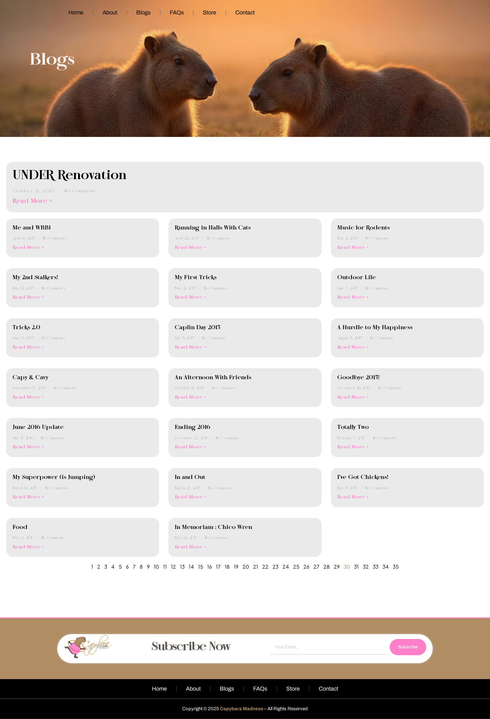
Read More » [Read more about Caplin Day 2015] (190, 347)
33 (375, 566)
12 (173, 566)
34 (385, 566)
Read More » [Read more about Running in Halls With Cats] (190, 247)
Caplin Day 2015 (197, 327)
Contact (245, 12)
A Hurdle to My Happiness (374, 327)
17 (218, 566)
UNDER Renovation (69, 176)
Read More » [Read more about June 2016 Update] (28, 447)
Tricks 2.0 (26, 327)
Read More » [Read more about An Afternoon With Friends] (190, 397)
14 (191, 566)
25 (296, 566)
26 (306, 566)
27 (316, 566)
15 (200, 566)
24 (285, 566)
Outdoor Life (356, 277)
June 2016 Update (38, 427)
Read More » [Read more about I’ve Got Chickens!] (353, 497)
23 (275, 566)
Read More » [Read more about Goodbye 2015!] (353, 397)
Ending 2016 (192, 427)
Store (209, 12)
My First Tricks (196, 277)
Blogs (143, 12)
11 (165, 566)
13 (182, 566)
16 (209, 566)
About (109, 12)
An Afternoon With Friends (213, 377)
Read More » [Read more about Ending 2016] (190, 447)
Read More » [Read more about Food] (28, 547)
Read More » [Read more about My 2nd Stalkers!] (28, 297)
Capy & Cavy (30, 377)
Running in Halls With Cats (213, 228)
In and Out (190, 477)
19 (236, 566)
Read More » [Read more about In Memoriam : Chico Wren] (190, 547)
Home (75, 12)
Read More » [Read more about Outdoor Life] (353, 297)
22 (265, 566)
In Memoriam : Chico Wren (213, 527)
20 (245, 566)
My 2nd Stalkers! (35, 277)
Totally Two (353, 427)
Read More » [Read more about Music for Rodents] (353, 247)
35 (396, 566)
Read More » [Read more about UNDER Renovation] (32, 201)
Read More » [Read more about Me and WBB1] (28, 247)
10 (156, 566)
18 (227, 566)
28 (326, 566)
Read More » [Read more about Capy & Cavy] (28, 397)
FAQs (177, 12)
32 (366, 566)
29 (337, 566)
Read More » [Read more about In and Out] (190, 497)
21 (255, 566)
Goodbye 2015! (358, 377)
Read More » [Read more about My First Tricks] (190, 297)
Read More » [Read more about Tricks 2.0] (28, 347)
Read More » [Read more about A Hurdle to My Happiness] (353, 347)
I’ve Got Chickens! (362, 477)
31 (356, 566)
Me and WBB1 (31, 228)
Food (20, 527)
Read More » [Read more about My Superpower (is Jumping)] (28, 497)
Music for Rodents (363, 228)
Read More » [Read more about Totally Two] (353, 447)
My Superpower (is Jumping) (53, 477)
